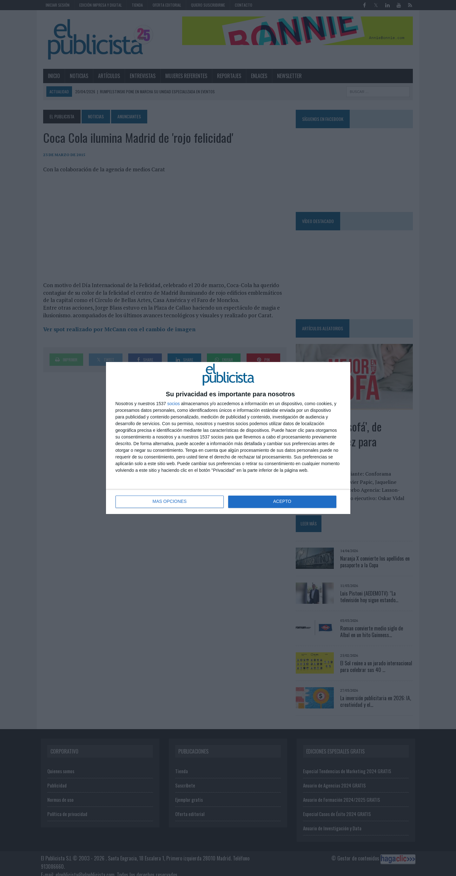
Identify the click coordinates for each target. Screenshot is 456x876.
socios (173, 403)
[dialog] (228, 438)
